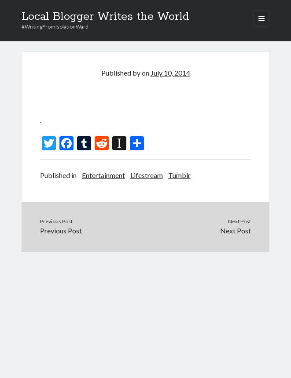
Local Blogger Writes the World (105, 17)
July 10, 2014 (170, 73)
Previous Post (61, 230)
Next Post (235, 230)
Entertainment (103, 175)
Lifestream (146, 175)
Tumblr (179, 175)
